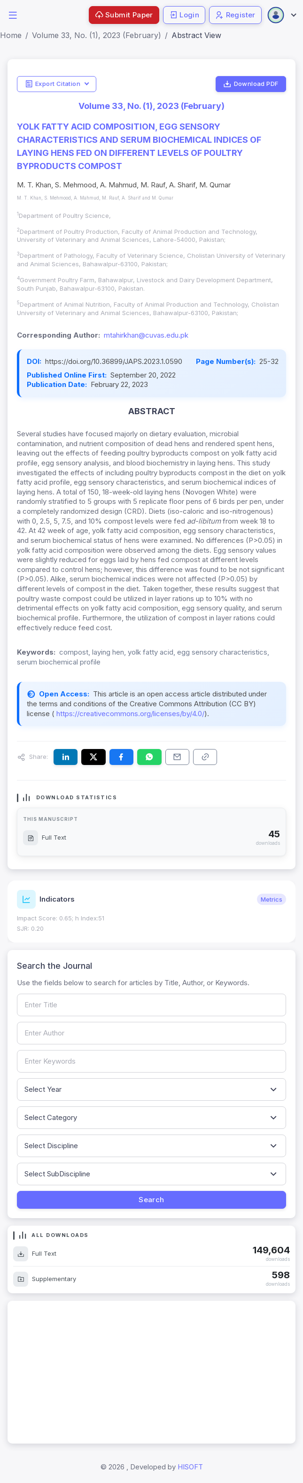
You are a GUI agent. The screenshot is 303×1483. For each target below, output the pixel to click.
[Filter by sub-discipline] (151, 1174)
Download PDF (250, 84)
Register (235, 14)
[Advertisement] (151, 1372)
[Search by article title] (151, 1005)
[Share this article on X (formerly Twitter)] (93, 757)
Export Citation (52, 84)
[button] (13, 14)
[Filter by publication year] (151, 1089)
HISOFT (190, 1466)
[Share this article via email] (177, 757)
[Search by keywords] (151, 1061)
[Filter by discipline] (151, 1146)
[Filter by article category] (151, 1117)
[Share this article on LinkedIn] (66, 757)
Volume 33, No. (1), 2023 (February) (96, 35)
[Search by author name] (151, 1033)
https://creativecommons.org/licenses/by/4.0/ (129, 713)
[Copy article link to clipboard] (205, 757)
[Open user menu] (281, 15)
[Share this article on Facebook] (121, 757)
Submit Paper (124, 14)
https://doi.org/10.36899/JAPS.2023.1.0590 (113, 361)
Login (184, 14)
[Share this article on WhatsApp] (149, 757)
